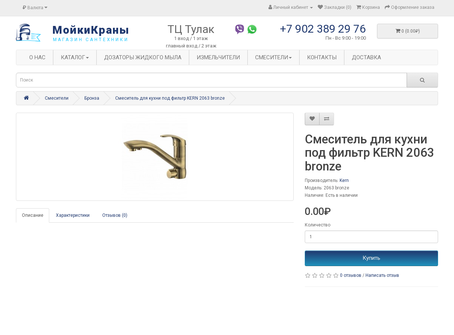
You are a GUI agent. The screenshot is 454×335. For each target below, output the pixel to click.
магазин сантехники (91, 39)
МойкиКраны (91, 30)
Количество (317, 225)
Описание (32, 215)
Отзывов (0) (114, 215)
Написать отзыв (382, 275)
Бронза (91, 98)
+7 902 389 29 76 (323, 29)
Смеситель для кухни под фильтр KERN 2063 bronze (170, 98)
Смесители (57, 98)
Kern (344, 180)
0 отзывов (350, 275)
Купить (371, 258)
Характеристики (73, 215)
